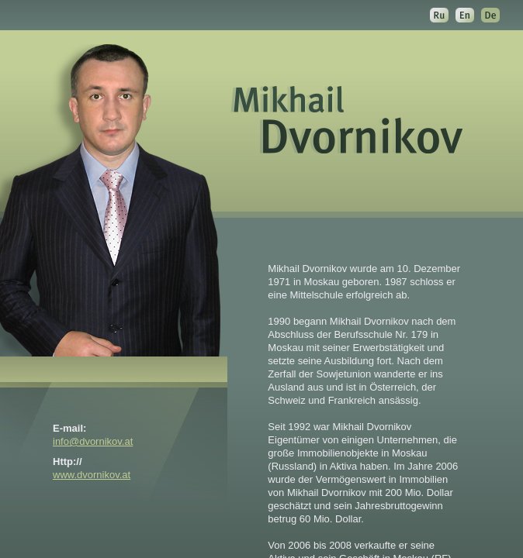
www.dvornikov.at (91, 474)
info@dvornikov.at (93, 441)
